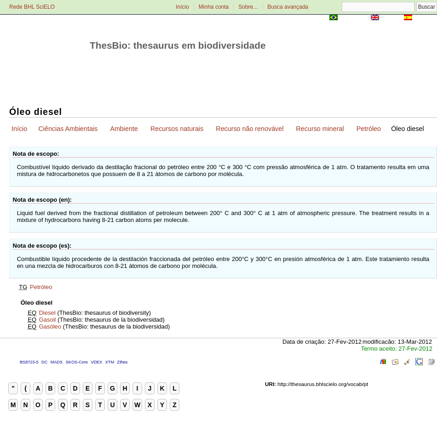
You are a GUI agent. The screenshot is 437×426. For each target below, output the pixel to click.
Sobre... (248, 7)
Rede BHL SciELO (32, 7)
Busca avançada (287, 7)
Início (182, 7)
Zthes (122, 362)
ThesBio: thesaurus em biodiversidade (178, 45)
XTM (109, 362)
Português (354, 18)
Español (425, 18)
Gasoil (47, 319)
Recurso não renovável (249, 128)
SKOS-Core (77, 362)
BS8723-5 (29, 362)
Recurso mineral (320, 128)
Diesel (47, 312)
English (391, 18)
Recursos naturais (176, 128)
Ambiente (124, 128)
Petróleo (368, 128)
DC (44, 362)
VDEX (96, 362)
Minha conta (214, 7)
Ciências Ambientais (68, 128)
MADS (57, 362)
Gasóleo (50, 326)
